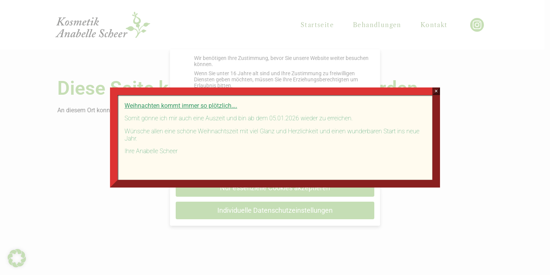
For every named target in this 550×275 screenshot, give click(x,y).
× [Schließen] (436, 91)
